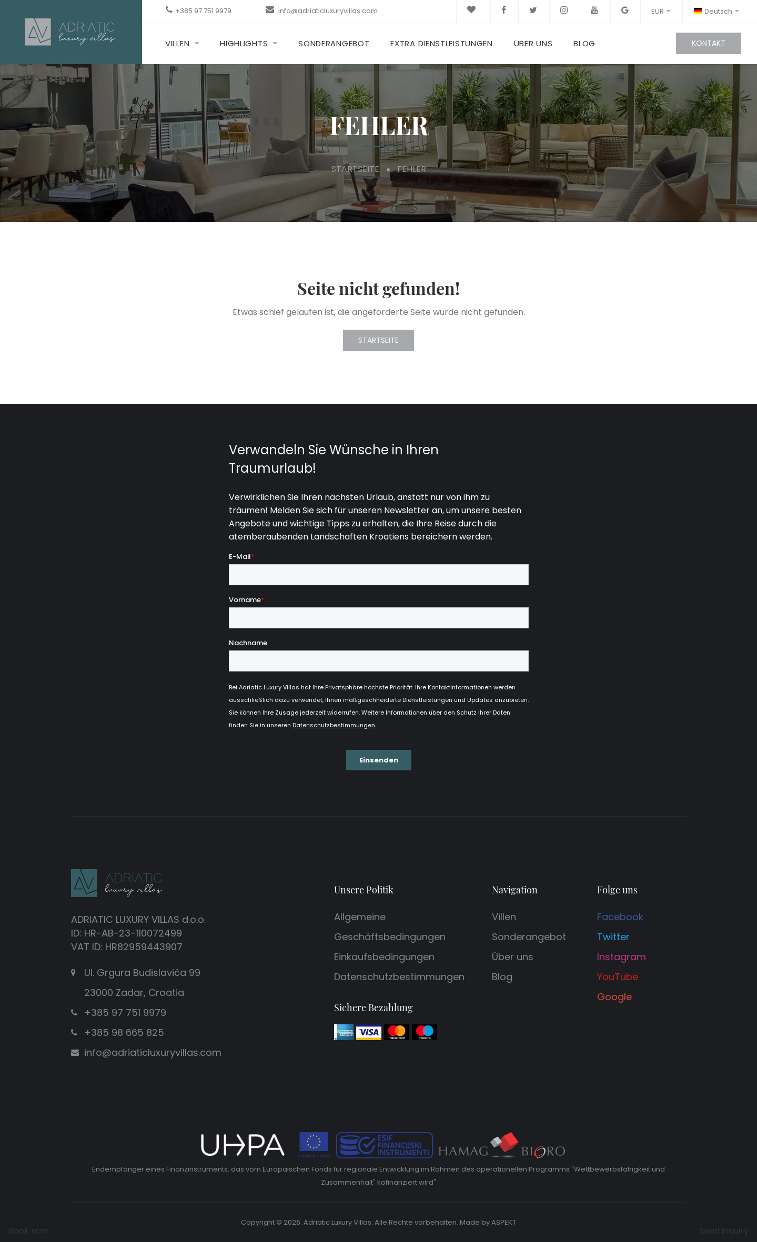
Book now (28, 1231)
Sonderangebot (333, 43)
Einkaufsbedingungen (384, 956)
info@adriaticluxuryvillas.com (327, 11)
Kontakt (708, 43)
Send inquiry (724, 1231)
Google (614, 996)
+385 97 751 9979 (203, 11)
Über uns (533, 43)
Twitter (613, 936)
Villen (177, 43)
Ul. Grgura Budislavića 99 (176, 984)
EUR (660, 11)
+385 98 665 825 (124, 1032)
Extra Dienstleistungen (441, 43)
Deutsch (716, 11)
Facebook (620, 916)
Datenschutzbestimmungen (399, 976)
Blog (584, 43)
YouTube (617, 976)
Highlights (244, 43)
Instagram (621, 956)
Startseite (355, 169)
